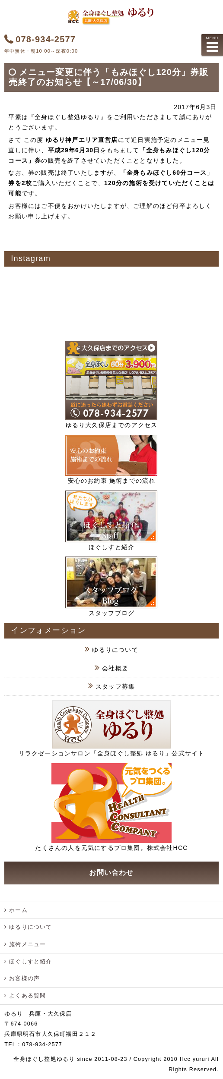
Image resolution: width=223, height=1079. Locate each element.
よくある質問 (27, 996)
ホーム (18, 910)
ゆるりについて (115, 649)
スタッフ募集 (115, 686)
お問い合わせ (111, 872)
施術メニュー (27, 944)
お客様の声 (24, 978)
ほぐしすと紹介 (30, 962)
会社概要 (115, 668)
